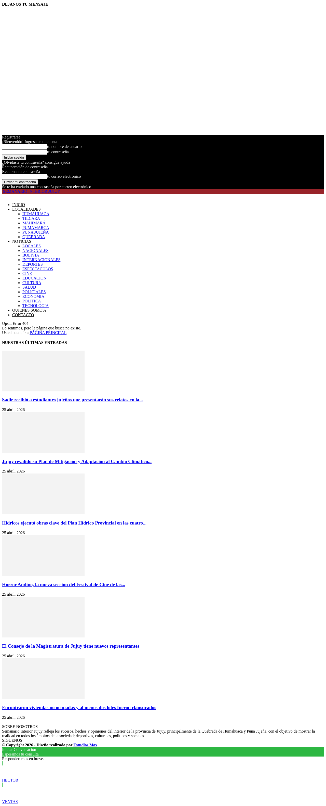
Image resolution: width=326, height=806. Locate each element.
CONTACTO (23, 315)
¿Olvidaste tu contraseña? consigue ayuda (36, 162)
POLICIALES (34, 292)
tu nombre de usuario (64, 146)
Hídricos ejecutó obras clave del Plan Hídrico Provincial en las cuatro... (74, 523)
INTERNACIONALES (41, 260)
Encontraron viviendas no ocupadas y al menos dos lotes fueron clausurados (79, 707)
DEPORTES (32, 264)
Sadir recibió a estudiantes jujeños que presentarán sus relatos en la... (72, 399)
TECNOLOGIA (35, 305)
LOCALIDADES (26, 209)
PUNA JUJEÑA (35, 232)
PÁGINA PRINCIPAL (48, 332)
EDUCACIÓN (34, 278)
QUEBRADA (33, 237)
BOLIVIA (30, 255)
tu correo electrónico (64, 176)
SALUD (29, 287)
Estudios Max (85, 745)
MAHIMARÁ (34, 223)
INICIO (18, 204)
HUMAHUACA (35, 214)
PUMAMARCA (35, 227)
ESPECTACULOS (37, 269)
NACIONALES (35, 250)
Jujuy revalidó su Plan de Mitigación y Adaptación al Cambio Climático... (77, 461)
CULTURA (31, 282)
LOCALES (31, 246)
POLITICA (31, 301)
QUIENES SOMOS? (29, 310)
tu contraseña (58, 152)
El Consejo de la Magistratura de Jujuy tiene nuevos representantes (70, 646)
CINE (27, 273)
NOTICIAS (21, 241)
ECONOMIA (33, 296)
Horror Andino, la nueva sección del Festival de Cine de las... (63, 584)
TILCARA (31, 218)
